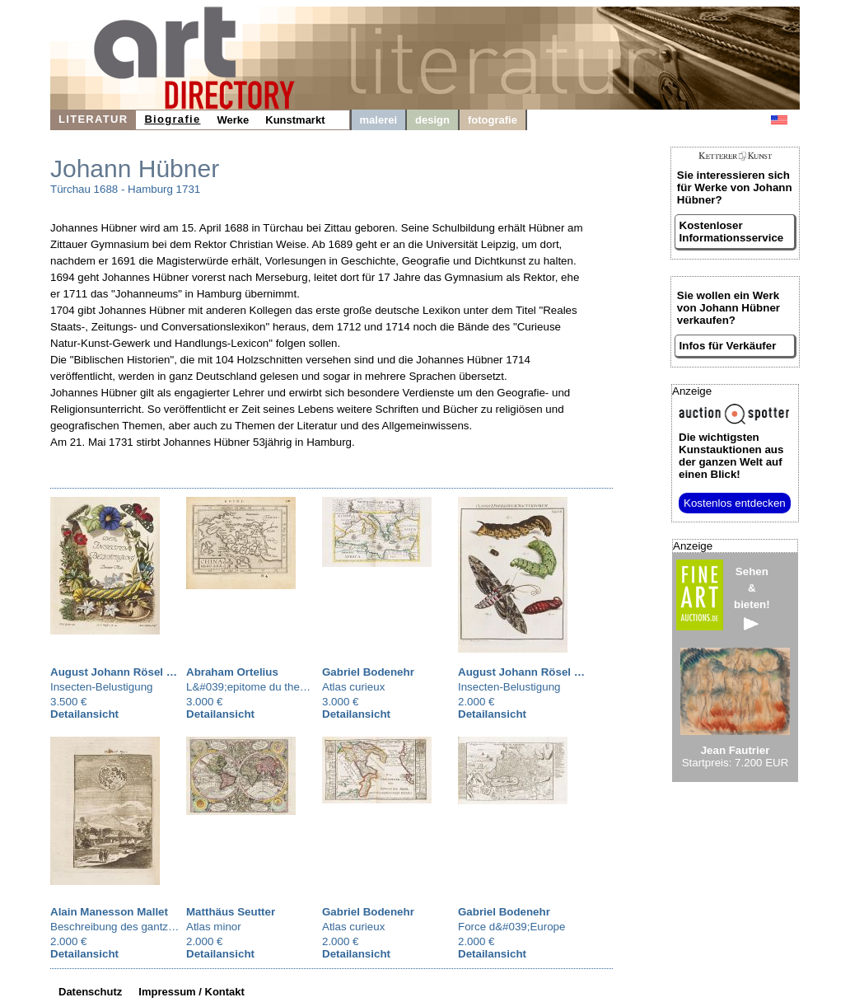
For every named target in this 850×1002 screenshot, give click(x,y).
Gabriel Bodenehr (368, 672)
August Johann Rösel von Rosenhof (145, 672)
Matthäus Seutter (230, 912)
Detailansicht (84, 714)
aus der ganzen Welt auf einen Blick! (731, 455)
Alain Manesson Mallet (109, 912)
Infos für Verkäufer (728, 345)
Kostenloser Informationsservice (732, 231)
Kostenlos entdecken (735, 503)
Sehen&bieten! (752, 597)
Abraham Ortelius (232, 672)
